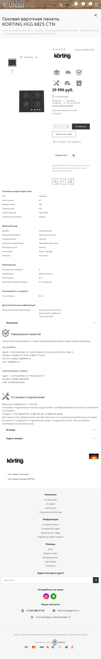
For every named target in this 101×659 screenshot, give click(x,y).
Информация (50, 519)
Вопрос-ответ (50, 553)
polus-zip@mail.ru (22, 358)
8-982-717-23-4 (37, 355)
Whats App (53, 596)
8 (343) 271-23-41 (20, 355)
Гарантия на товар (50, 532)
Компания (51, 494)
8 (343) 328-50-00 (20, 379)
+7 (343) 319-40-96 (53, 414)
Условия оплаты (50, 524)
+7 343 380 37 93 (35, 610)
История (50, 503)
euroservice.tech (16, 382)
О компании (50, 499)
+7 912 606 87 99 (20, 414)
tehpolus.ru (14, 361)
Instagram (46, 596)
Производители (50, 557)
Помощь (50, 544)
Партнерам (50, 561)
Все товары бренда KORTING (21, 479)
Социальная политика (50, 512)
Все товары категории (18, 474)
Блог (50, 549)
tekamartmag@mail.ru (68, 610)
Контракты (50, 508)
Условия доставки (50, 528)
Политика (50, 565)
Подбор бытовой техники (50, 536)
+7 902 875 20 (36, 414)
